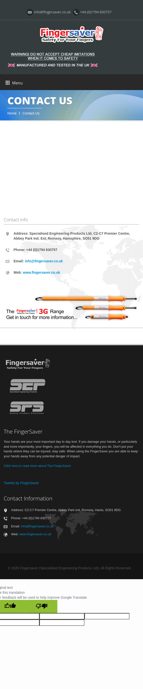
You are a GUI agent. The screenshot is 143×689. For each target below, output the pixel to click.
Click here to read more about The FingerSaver (37, 466)
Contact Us (30, 113)
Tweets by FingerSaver (21, 483)
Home (11, 113)
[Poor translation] (41, 606)
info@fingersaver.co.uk (44, 261)
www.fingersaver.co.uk (41, 272)
